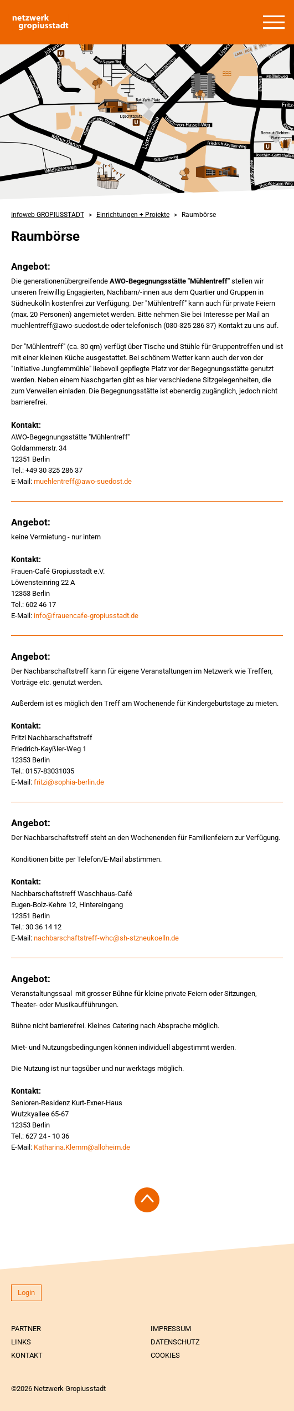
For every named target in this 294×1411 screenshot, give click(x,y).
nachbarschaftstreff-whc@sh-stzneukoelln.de (106, 938)
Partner (26, 1328)
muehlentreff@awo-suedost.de (83, 481)
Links (21, 1342)
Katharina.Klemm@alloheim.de (82, 1147)
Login (26, 1292)
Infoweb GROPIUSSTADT (47, 215)
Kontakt (27, 1355)
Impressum (171, 1328)
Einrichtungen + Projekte (132, 215)
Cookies (165, 1355)
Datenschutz (175, 1342)
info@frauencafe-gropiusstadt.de (86, 615)
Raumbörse (199, 215)
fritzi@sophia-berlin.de (69, 782)
